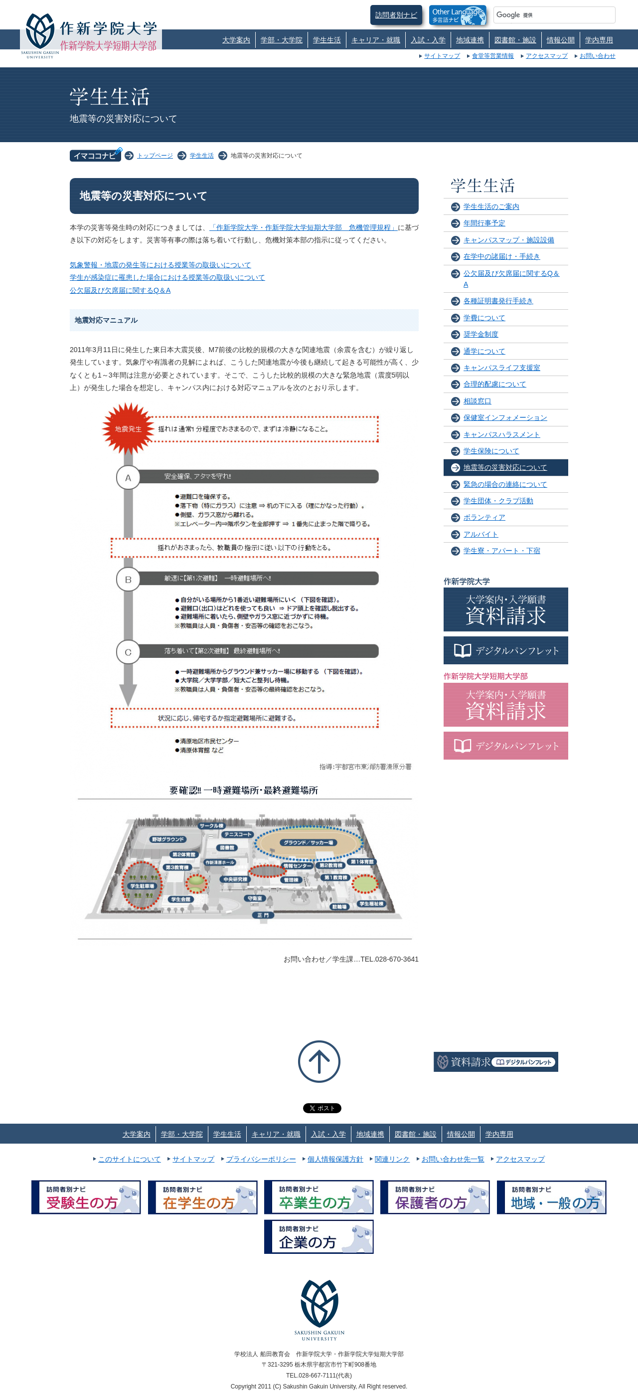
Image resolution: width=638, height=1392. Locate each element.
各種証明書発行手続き (498, 301)
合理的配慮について (495, 384)
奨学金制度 (481, 334)
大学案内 (236, 40)
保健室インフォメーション (505, 417)
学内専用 (599, 40)
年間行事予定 (484, 223)
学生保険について (491, 451)
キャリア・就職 (375, 40)
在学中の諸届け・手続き (502, 256)
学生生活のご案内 (491, 206)
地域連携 (470, 40)
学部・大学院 (282, 40)
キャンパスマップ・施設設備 (509, 240)
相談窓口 (477, 401)
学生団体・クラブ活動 (498, 501)
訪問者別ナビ (396, 15)
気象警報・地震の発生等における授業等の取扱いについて (160, 265)
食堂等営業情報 (493, 55)
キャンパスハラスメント (502, 434)
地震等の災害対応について (505, 467)
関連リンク (392, 1159)
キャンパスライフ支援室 (502, 368)
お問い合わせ (598, 55)
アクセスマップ (547, 55)
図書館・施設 (515, 40)
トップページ (155, 155)
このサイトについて (129, 1159)
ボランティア (484, 517)
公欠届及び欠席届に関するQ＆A (120, 290)
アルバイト (481, 534)
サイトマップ (442, 55)
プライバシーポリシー (261, 1159)
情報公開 (561, 40)
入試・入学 (428, 40)
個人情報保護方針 (335, 1159)
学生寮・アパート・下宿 (502, 551)
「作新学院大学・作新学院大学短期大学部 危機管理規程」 (303, 227)
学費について (484, 318)
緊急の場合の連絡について (505, 484)
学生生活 (327, 40)
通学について (484, 351)
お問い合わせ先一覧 (453, 1159)
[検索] (542, 15)
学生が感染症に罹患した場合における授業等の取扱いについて (167, 277)
